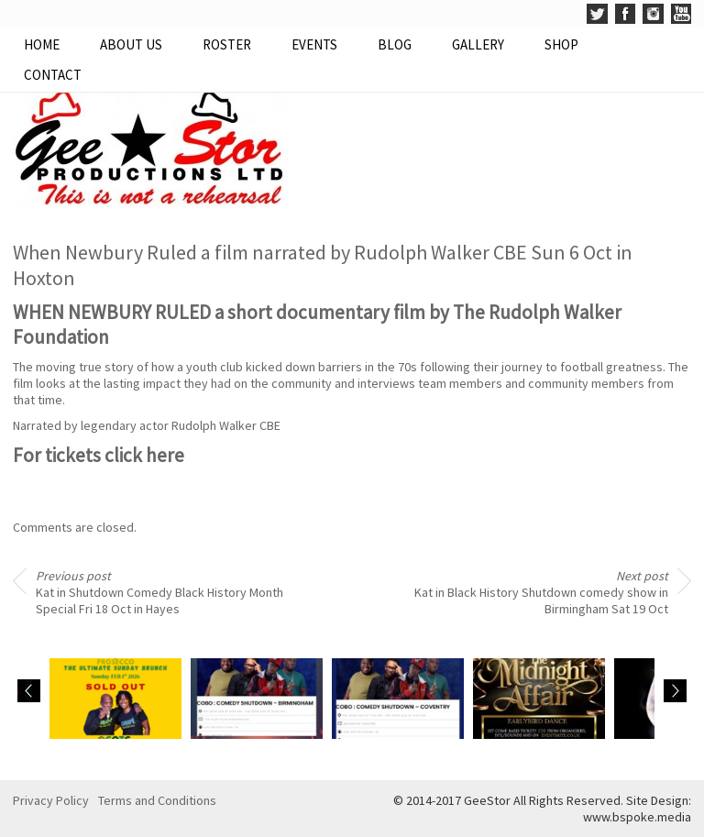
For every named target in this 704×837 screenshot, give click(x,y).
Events (314, 44)
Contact (53, 74)
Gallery (478, 44)
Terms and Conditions (157, 800)
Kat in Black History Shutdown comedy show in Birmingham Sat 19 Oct (541, 592)
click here (144, 455)
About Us (131, 44)
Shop (561, 44)
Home (42, 44)
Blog (395, 44)
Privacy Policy (51, 800)
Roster (227, 44)
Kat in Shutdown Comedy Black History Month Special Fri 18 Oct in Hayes (159, 592)
